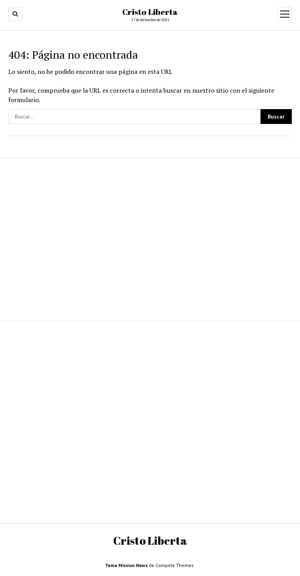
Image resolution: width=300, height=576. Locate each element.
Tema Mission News (126, 565)
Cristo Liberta (150, 11)
